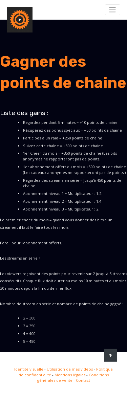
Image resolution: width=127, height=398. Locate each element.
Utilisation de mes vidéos (70, 369)
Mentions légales (70, 374)
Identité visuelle (28, 369)
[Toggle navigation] (112, 9)
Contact (83, 380)
